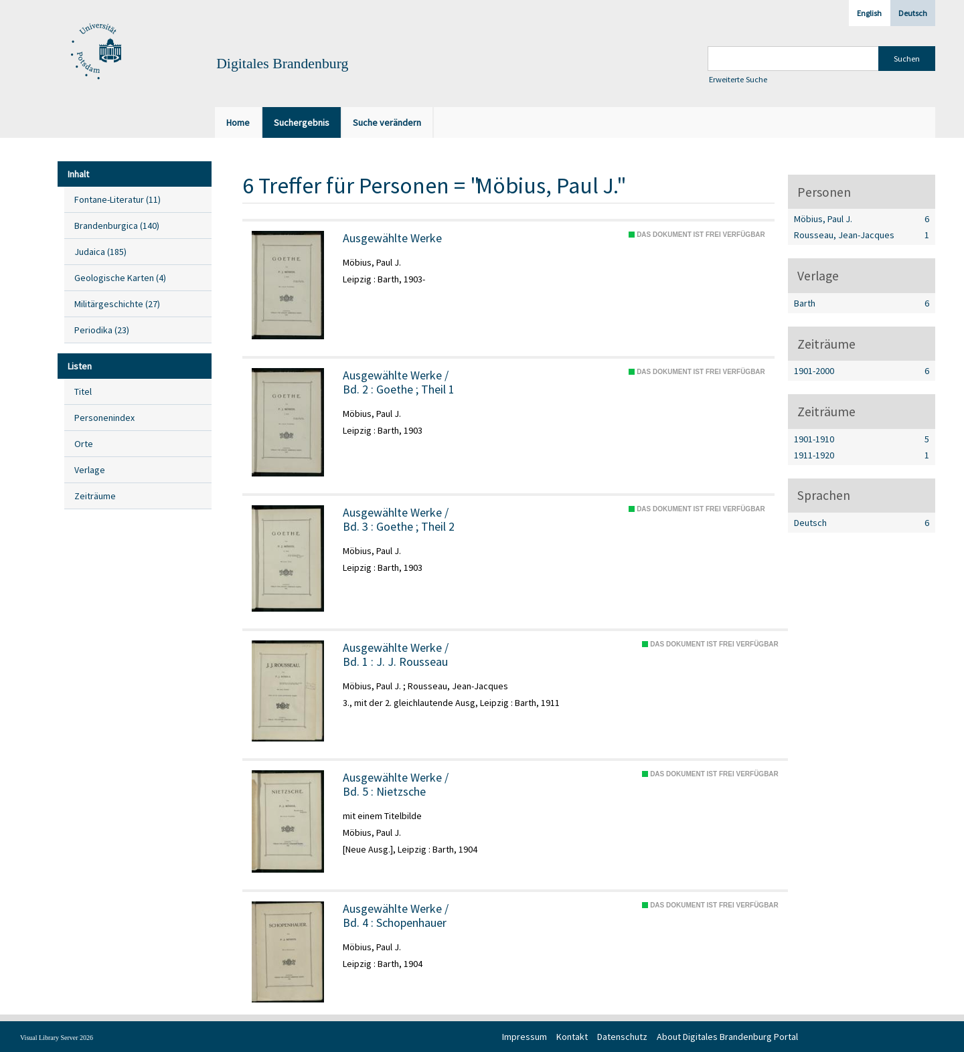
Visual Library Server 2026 (56, 1037)
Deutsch (912, 13)
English (869, 13)
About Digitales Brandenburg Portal (727, 1037)
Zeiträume (95, 496)
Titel (83, 391)
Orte (83, 444)
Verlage (89, 470)
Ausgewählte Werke (392, 238)
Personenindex (104, 418)
